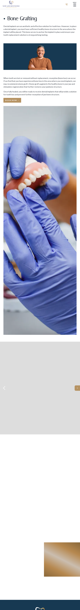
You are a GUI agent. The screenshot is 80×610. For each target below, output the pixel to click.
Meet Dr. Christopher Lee (49, 406)
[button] (4, 388)
